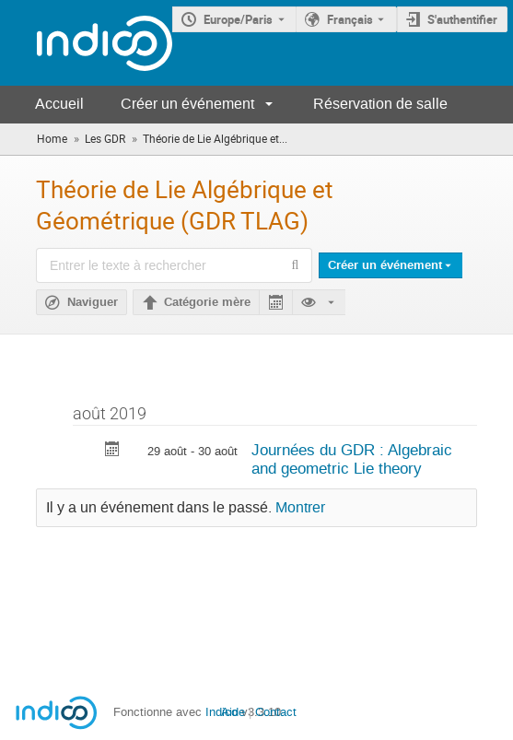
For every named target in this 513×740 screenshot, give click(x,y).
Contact (276, 712)
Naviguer (92, 302)
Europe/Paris (238, 19)
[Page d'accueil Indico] (86, 43)
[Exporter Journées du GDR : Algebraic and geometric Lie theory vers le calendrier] (112, 451)
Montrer (300, 508)
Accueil (59, 103)
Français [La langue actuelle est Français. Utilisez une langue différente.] (350, 19)
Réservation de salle (380, 103)
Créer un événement (187, 103)
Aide (233, 712)
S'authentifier (462, 19)
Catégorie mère (207, 302)
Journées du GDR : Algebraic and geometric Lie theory (351, 459)
